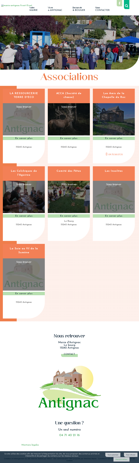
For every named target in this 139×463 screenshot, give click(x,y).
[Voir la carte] (24, 106)
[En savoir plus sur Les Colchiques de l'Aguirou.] (24, 216)
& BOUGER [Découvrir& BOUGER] (79, 9)
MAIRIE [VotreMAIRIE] (33, 9)
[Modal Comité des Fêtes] (69, 212)
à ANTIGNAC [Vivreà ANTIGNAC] (55, 9)
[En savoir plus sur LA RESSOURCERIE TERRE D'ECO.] (24, 138)
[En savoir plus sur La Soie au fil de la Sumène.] (24, 293)
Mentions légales (30, 445)
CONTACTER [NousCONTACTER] (102, 9)
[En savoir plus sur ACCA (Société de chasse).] (69, 138)
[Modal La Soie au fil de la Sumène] (24, 290)
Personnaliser (121, 459)
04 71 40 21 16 (69, 435)
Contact (69, 354)
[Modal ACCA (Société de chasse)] (69, 135)
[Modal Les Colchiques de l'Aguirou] (24, 212)
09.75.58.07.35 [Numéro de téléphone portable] (115, 154)
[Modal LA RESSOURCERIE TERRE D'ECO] (24, 135)
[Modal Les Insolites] (114, 212)
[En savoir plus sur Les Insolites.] (114, 216)
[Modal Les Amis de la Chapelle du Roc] (114, 135)
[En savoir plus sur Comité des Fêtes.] (69, 216)
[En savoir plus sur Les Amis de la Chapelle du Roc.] (114, 138)
